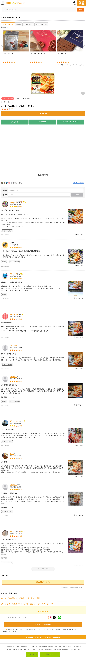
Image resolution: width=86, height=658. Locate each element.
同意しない (32, 654)
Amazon (42, 121)
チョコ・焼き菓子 (12, 622)
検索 (80, 9)
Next (83, 46)
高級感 (18, 24)
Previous (3, 46)
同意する (49, 654)
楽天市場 (14, 121)
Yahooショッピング (70, 121)
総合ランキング (8, 24)
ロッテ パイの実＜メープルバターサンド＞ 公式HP (20, 617)
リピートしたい (41, 24)
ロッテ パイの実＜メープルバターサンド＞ (37, 622)
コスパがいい (28, 24)
